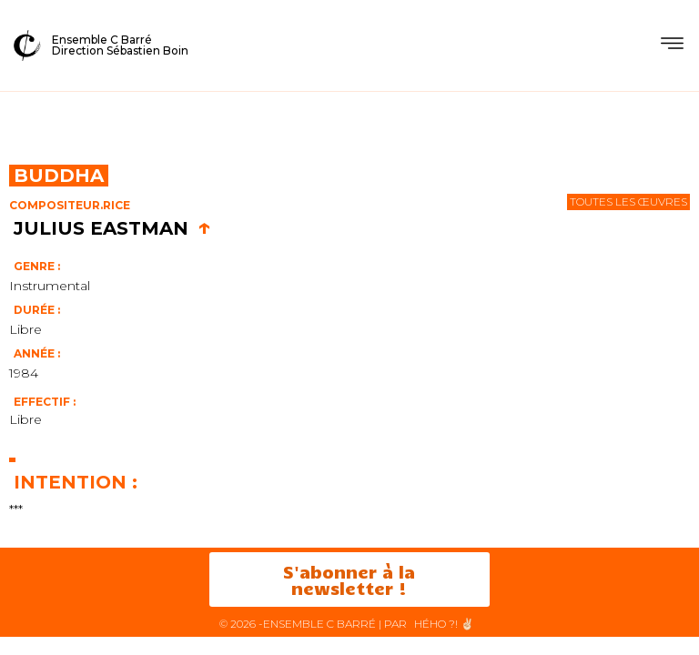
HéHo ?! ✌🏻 (444, 623)
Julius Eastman (112, 228)
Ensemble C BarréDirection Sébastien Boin (120, 45)
